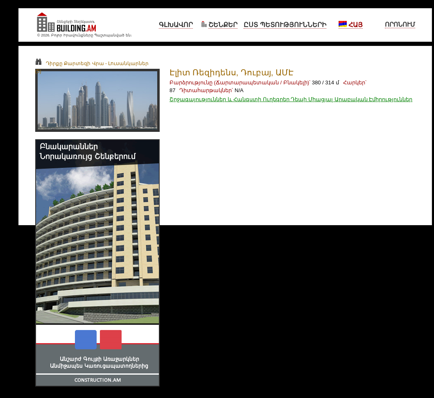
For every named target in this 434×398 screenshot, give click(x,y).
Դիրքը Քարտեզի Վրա (69, 63)
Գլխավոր (176, 24)
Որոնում (400, 24)
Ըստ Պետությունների (285, 24)
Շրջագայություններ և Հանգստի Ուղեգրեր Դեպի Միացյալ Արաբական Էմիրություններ (291, 99)
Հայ (351, 24)
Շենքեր (222, 24)
